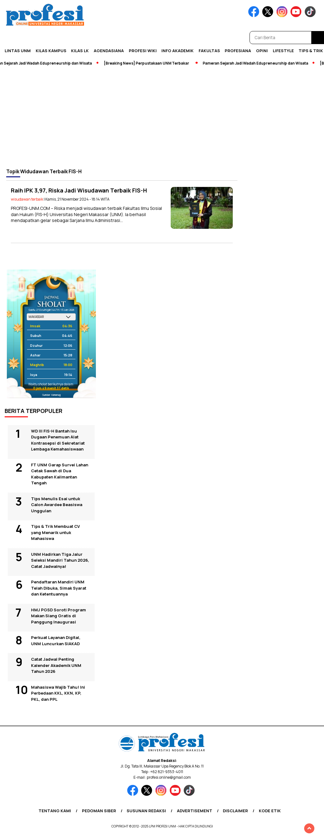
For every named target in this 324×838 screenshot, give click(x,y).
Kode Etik (270, 810)
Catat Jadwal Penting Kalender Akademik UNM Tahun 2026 (56, 665)
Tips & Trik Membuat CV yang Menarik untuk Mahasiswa (55, 532)
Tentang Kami (54, 810)
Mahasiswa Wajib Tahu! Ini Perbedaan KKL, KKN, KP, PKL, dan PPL (58, 693)
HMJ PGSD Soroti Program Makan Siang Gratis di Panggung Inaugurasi (58, 616)
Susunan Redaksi (146, 810)
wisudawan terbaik (27, 199)
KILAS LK (80, 50)
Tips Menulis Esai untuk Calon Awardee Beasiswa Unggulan (56, 505)
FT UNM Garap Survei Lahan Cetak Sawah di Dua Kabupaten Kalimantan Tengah (59, 474)
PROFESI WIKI (143, 50)
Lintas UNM (18, 50)
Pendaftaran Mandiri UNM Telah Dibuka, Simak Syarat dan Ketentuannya (58, 588)
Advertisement (194, 810)
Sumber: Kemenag (51, 394)
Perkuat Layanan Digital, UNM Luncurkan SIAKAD (55, 640)
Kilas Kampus (51, 50)
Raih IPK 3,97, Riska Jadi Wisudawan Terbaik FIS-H (79, 190)
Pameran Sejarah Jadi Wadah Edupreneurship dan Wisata (257, 63)
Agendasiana (109, 50)
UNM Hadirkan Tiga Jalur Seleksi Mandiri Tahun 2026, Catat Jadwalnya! (60, 560)
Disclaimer (235, 810)
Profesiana (238, 50)
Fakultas (209, 50)
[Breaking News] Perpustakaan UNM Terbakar (148, 63)
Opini (262, 50)
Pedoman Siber (99, 810)
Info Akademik (177, 50)
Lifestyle (283, 50)
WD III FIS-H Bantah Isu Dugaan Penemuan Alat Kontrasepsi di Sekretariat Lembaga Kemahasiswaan (58, 440)
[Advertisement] (162, 117)
